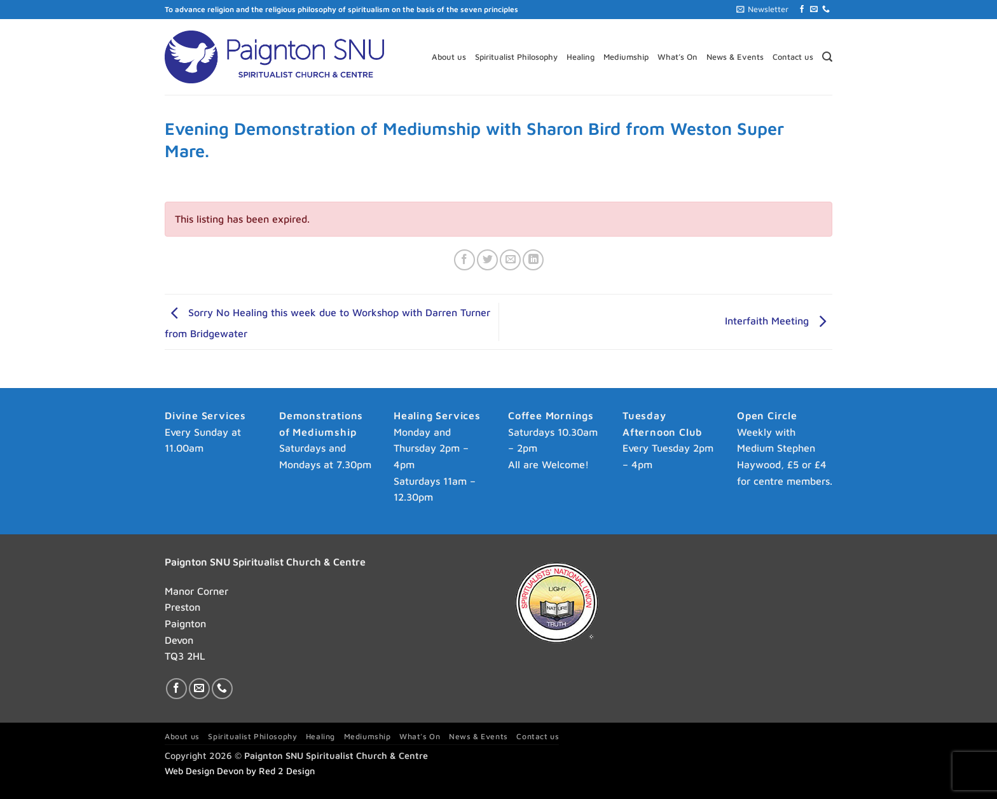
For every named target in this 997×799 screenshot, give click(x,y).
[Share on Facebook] (464, 259)
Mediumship (626, 57)
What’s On (677, 57)
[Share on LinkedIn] (533, 259)
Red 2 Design (287, 770)
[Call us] (826, 9)
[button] (762, 9)
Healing (581, 57)
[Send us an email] (814, 9)
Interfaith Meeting (778, 320)
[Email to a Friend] (510, 259)
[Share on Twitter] (487, 259)
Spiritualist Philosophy (516, 57)
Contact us (793, 57)
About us (449, 57)
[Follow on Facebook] (802, 9)
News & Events (735, 57)
